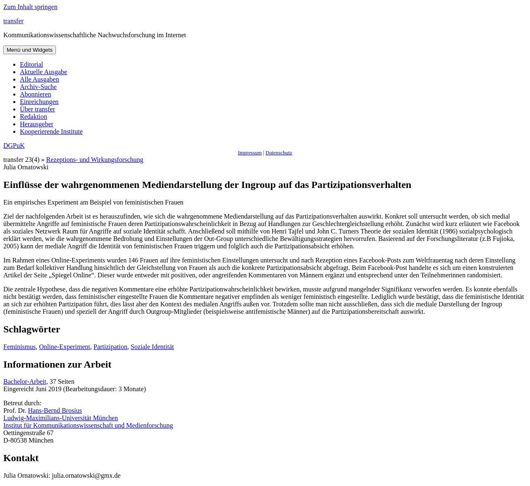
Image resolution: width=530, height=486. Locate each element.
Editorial (31, 64)
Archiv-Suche (38, 86)
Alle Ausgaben (39, 79)
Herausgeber (36, 124)
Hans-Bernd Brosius (55, 410)
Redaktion (33, 116)
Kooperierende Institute (51, 131)
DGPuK (14, 145)
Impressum (250, 152)
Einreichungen (39, 101)
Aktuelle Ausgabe (43, 71)
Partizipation (111, 346)
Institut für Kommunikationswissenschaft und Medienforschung (88, 425)
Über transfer (37, 109)
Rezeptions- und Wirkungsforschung (95, 159)
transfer (13, 20)
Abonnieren (35, 94)
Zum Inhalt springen (30, 6)
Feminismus (19, 346)
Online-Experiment (64, 346)
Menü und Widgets (30, 50)
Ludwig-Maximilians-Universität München (60, 417)
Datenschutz (278, 152)
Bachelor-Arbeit (24, 381)
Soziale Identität (152, 346)
